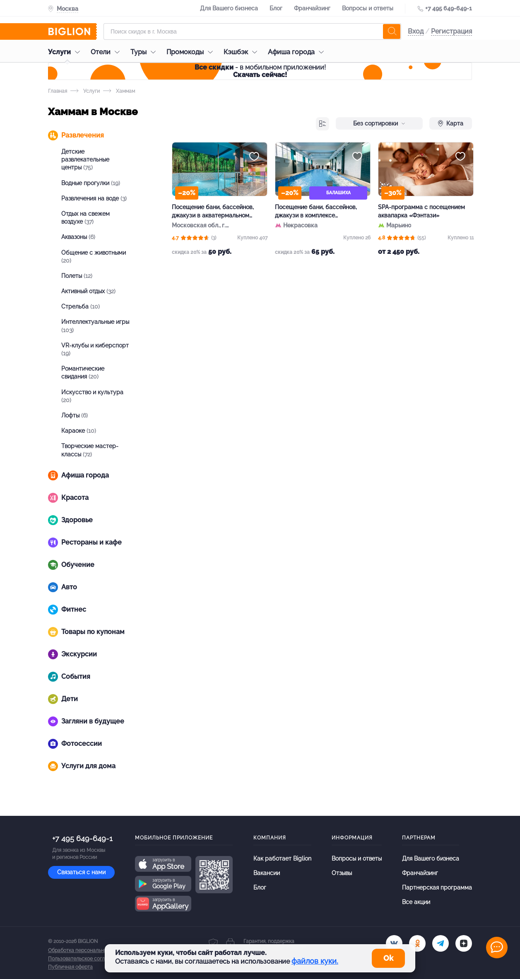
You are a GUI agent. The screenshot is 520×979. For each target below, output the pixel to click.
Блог (276, 8)
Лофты (74, 415)
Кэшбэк (242, 52)
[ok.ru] (417, 943)
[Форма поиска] (252, 31)
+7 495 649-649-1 (448, 8)
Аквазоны (78, 237)
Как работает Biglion (282, 858)
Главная (57, 91)
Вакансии (266, 873)
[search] (391, 31)
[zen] (463, 943)
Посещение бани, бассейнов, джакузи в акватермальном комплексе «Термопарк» (213, 211)
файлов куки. (314, 961)
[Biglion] (72, 31)
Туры (145, 52)
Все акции (416, 902)
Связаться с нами (81, 872)
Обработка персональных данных (88, 950)
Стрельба (80, 306)
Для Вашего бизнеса (229, 8)
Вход (416, 31)
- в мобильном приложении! (260, 71)
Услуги (66, 52)
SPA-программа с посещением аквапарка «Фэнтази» (421, 211)
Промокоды (191, 52)
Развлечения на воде (94, 198)
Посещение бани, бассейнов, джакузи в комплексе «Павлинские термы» (316, 211)
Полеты (76, 275)
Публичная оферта (70, 967)
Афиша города (298, 52)
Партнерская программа (437, 887)
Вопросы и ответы (367, 8)
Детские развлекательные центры (85, 159)
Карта (450, 123)
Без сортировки (379, 123)
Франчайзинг (312, 8)
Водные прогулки (90, 183)
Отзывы (342, 873)
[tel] (440, 943)
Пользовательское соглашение (85, 959)
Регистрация (451, 31)
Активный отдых (88, 291)
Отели (107, 52)
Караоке (78, 430)
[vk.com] (394, 943)
